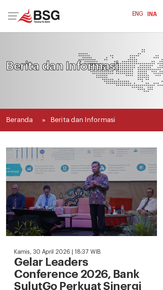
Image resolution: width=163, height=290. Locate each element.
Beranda (19, 119)
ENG (137, 14)
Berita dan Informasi (82, 119)
